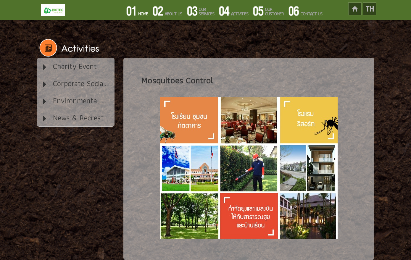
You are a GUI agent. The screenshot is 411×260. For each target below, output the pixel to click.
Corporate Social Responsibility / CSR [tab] (78, 83)
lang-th (369, 8)
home (362, 8)
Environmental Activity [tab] (78, 100)
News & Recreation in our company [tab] (78, 118)
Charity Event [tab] (69, 66)
